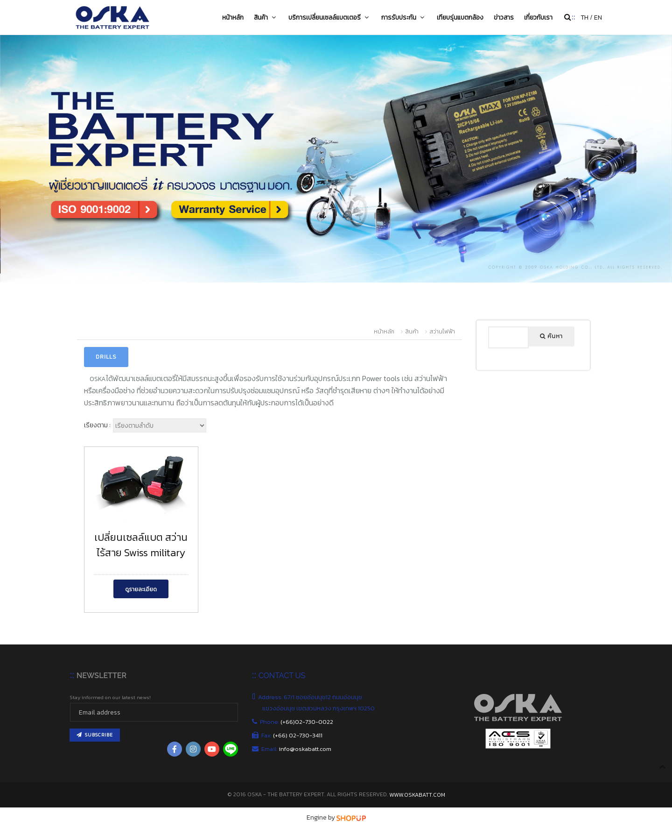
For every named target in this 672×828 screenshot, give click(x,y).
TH (584, 17)
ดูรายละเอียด (141, 589)
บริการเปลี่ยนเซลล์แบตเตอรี (329, 17)
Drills (106, 357)
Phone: (297, 721)
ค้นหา (551, 336)
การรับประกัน (404, 17)
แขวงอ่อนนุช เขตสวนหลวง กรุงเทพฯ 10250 (319, 708)
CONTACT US (282, 675)
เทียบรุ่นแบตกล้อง (460, 17)
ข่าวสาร (504, 17)
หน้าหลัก (233, 17)
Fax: (292, 735)
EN (598, 17)
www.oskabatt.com (417, 795)
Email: (296, 748)
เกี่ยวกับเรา (538, 17)
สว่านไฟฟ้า (442, 331)
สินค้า (266, 17)
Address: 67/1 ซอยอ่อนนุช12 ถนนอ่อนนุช (312, 697)
